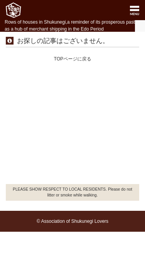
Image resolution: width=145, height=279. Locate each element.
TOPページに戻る (72, 59)
